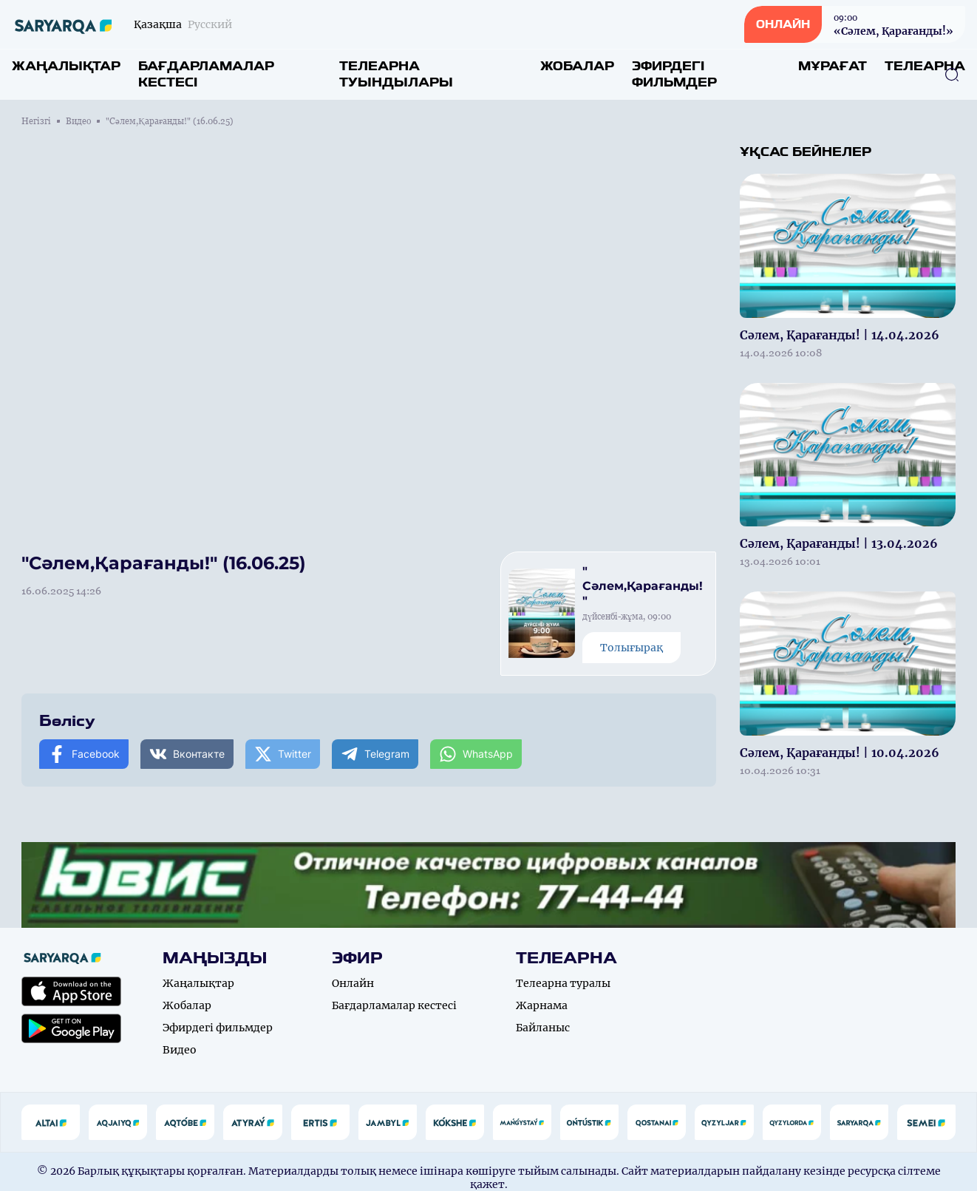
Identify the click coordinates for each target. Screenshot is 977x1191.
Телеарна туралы (563, 983)
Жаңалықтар (66, 66)
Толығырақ (631, 647)
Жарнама (542, 1005)
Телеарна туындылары (396, 74)
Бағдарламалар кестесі (206, 74)
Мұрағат (832, 66)
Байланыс (543, 1027)
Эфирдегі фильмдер (674, 74)
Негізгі (36, 121)
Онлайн (353, 983)
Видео (78, 121)
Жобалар (577, 66)
